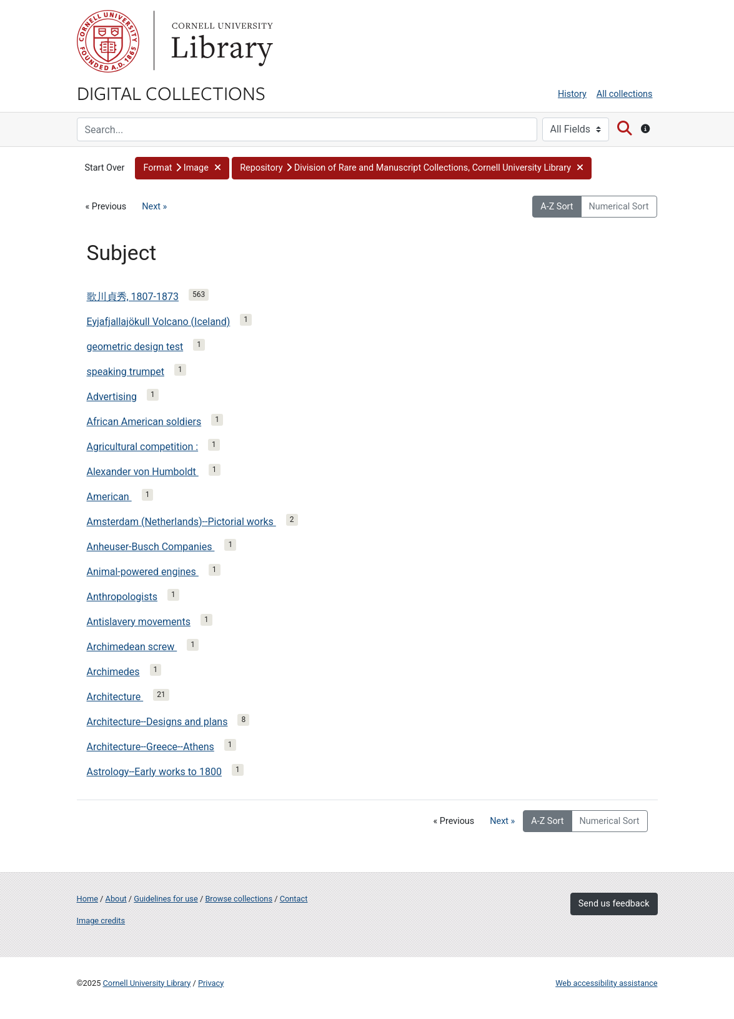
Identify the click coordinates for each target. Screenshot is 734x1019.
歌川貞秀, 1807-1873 (133, 297)
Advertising (112, 397)
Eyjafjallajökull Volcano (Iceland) (159, 322)
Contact (294, 898)
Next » (154, 206)
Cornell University (108, 41)
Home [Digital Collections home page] (87, 898)
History (572, 94)
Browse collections (238, 898)
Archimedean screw (132, 647)
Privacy (211, 983)
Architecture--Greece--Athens (150, 747)
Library (220, 41)
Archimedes (113, 672)
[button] (182, 168)
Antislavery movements (139, 622)
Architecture (115, 697)
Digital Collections (171, 93)
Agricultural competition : (143, 447)
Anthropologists (122, 597)
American (109, 497)
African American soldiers (144, 422)
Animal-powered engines (143, 572)
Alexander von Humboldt (143, 472)
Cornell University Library (147, 983)
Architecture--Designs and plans (157, 722)
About (116, 898)
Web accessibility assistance (606, 983)
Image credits (101, 920)
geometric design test (135, 347)
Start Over (105, 168)
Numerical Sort (619, 206)
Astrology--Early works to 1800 (154, 772)
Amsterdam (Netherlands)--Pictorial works (181, 522)
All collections (625, 94)
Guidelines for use (165, 898)
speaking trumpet (125, 372)
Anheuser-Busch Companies (151, 547)
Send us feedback (614, 903)
